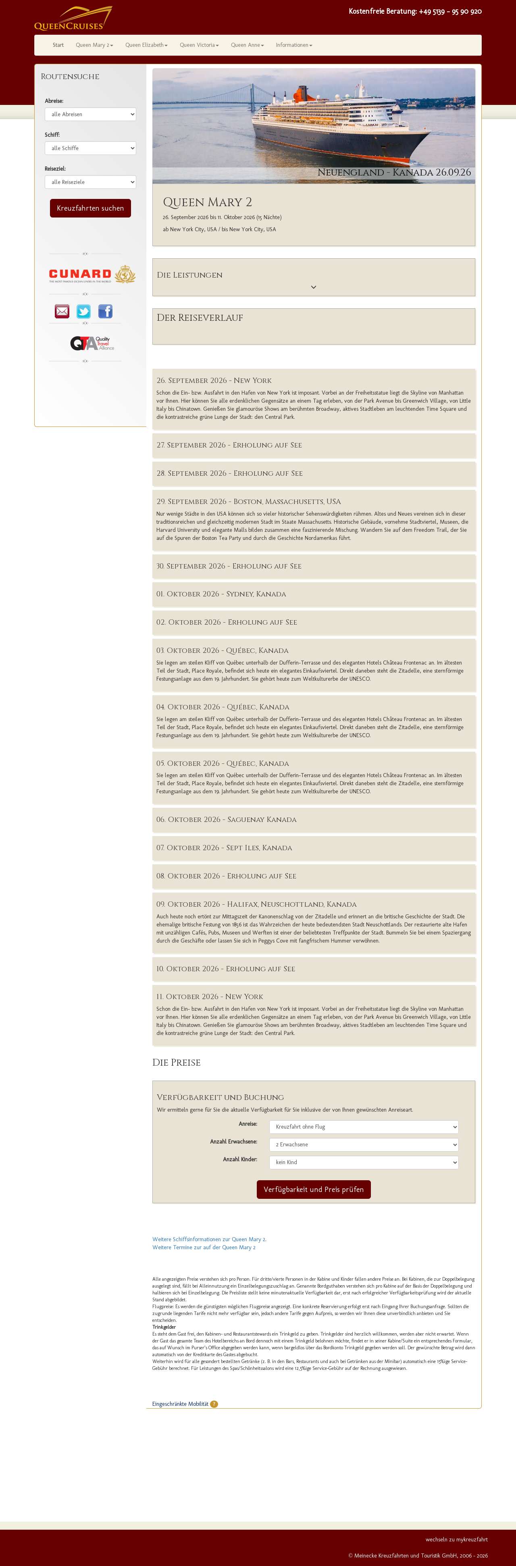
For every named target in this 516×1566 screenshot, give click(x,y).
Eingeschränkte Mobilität (185, 1404)
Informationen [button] (294, 45)
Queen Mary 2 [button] (94, 45)
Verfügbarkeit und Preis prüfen (314, 1189)
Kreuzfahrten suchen (90, 208)
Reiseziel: (55, 168)
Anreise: (248, 1124)
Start (58, 45)
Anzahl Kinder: (240, 1159)
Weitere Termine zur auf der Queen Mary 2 (204, 1247)
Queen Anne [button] (247, 45)
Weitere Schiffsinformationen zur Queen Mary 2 (208, 1239)
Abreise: (54, 101)
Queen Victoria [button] (199, 45)
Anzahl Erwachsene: (233, 1141)
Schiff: (52, 135)
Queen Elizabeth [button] (146, 45)
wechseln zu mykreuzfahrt (457, 1539)
